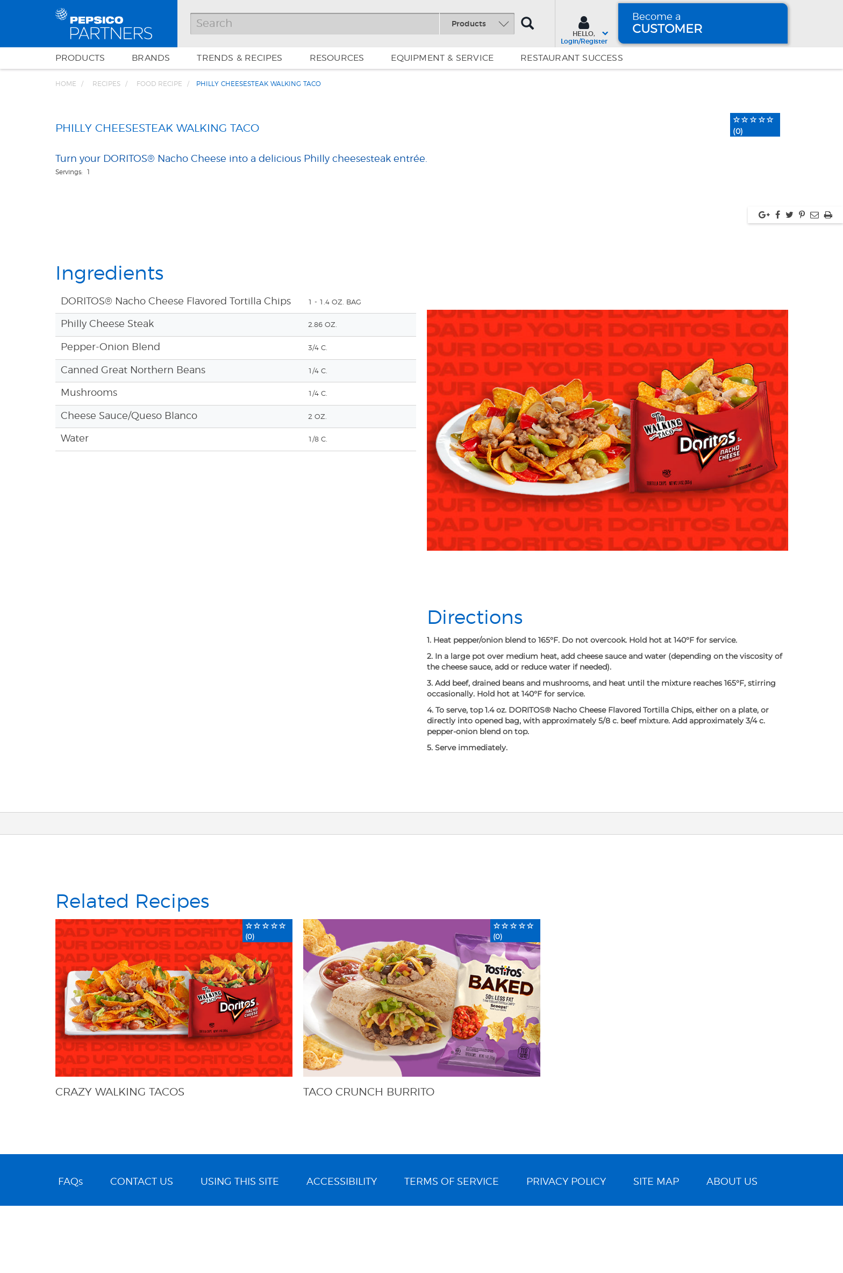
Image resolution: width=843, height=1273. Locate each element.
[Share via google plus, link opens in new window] (764, 429)
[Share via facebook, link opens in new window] (777, 429)
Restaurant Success (571, 58)
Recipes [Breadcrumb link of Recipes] (106, 84)
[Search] (352, 23)
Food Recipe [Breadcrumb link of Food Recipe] (159, 84)
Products (80, 58)
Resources (337, 58)
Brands (151, 58)
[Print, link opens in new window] (828, 429)
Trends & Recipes (239, 58)
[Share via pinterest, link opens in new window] (802, 429)
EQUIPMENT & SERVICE (442, 58)
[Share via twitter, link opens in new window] (789, 429)
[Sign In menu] (584, 29)
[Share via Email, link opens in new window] (814, 429)
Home (65, 84)
